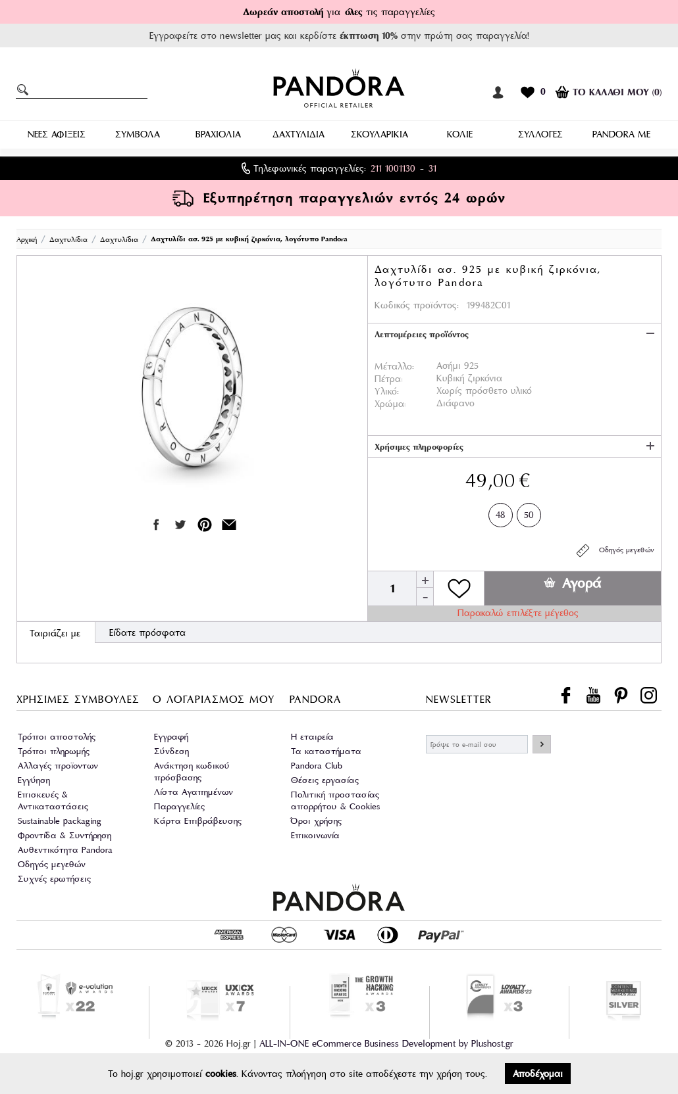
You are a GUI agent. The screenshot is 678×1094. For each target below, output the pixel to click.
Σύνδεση (171, 751)
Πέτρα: (389, 379)
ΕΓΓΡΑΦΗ (542, 744)
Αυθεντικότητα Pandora (65, 849)
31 (432, 168)
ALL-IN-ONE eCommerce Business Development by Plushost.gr (386, 1043)
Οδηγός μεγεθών (614, 550)
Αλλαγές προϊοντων (58, 765)
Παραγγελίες (179, 806)
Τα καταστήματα (326, 751)
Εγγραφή (171, 736)
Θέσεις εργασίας (325, 780)
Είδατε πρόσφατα (147, 632)
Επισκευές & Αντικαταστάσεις (53, 800)
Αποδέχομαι (538, 1074)
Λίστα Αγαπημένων (193, 791)
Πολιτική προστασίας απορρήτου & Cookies (335, 800)
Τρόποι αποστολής (56, 736)
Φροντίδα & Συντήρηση (64, 835)
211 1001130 (393, 168)
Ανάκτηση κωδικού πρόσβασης (192, 771)
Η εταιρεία (312, 736)
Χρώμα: (390, 404)
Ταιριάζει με (55, 633)
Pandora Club (316, 765)
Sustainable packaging (59, 820)
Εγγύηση (34, 780)
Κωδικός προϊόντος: (417, 305)
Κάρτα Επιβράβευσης (198, 820)
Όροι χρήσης (316, 820)
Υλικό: (387, 391)
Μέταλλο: (394, 366)
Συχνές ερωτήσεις (54, 878)
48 (501, 512)
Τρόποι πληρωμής (54, 751)
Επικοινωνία (315, 835)
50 (529, 512)
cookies (220, 1074)
